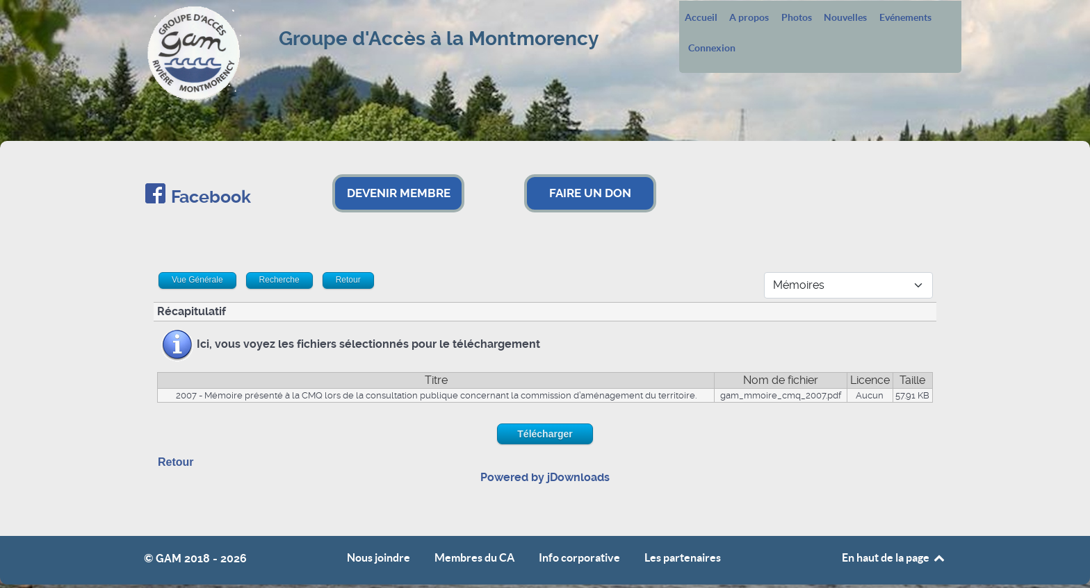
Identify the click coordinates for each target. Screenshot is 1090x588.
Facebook (211, 197)
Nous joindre (378, 558)
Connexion (711, 48)
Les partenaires (682, 558)
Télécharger (544, 433)
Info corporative (579, 558)
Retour (176, 462)
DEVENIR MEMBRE (398, 193)
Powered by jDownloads (545, 477)
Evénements (905, 18)
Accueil (701, 18)
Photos (796, 18)
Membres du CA (474, 558)
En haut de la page (894, 557)
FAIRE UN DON (590, 193)
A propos (749, 18)
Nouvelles (845, 18)
